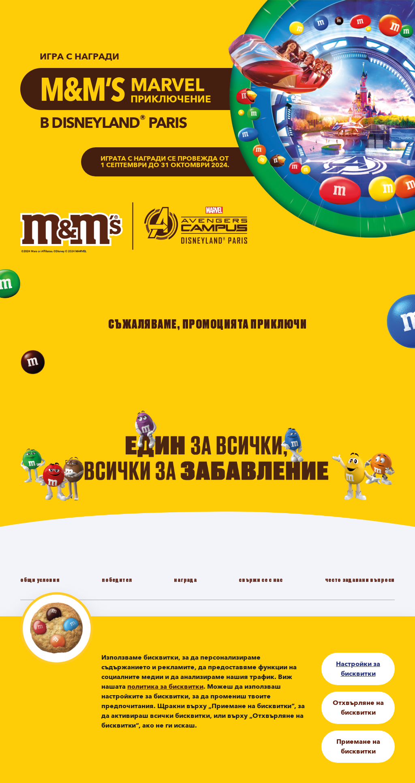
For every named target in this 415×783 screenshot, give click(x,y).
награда (185, 579)
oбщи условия (40, 579)
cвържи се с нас (261, 579)
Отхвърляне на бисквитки (358, 707)
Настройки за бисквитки (358, 668)
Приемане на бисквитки (358, 746)
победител (117, 579)
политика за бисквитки (165, 686)
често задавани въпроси (360, 579)
